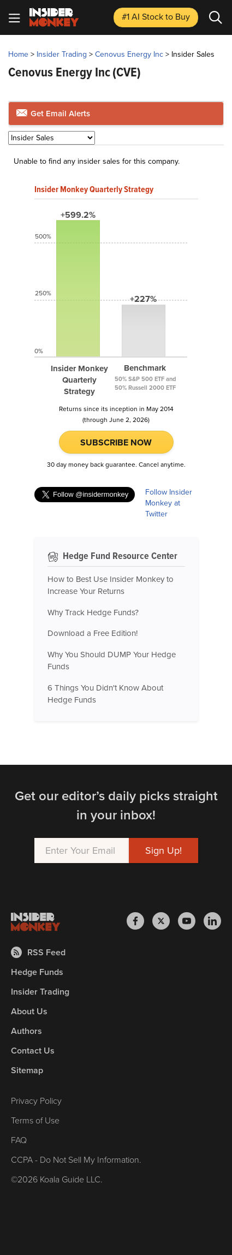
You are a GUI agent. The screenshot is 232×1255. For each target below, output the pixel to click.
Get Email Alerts (53, 114)
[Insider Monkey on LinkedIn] (212, 921)
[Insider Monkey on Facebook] (139, 921)
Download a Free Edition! (92, 633)
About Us (29, 1011)
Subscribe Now (116, 442)
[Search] (216, 17)
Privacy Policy (36, 1101)
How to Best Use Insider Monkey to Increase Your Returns (110, 585)
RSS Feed (38, 952)
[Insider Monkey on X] (165, 921)
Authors (26, 1031)
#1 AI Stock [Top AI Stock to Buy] (156, 16)
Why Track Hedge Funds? (93, 612)
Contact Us (33, 1050)
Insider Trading (62, 54)
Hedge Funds (37, 972)
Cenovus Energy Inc (129, 54)
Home (18, 54)
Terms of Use (35, 1120)
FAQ (19, 1140)
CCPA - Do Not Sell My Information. (76, 1159)
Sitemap (27, 1070)
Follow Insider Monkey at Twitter (168, 503)
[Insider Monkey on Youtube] (191, 921)
